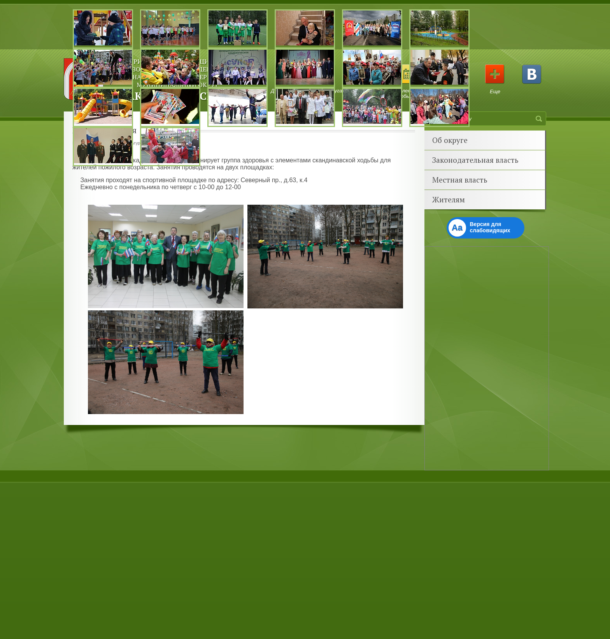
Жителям (448, 199)
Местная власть (459, 180)
